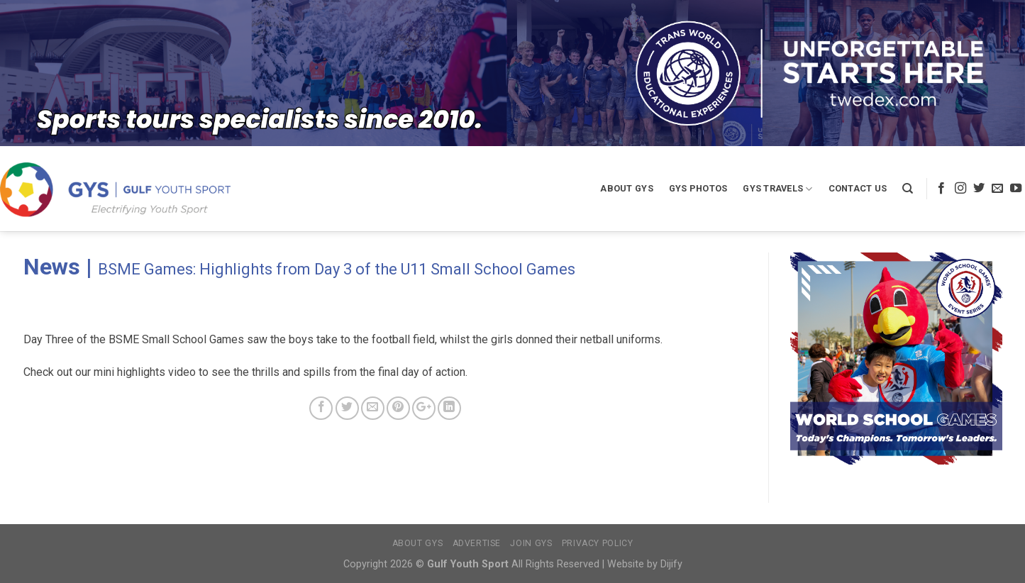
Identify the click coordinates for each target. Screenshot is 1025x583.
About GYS (626, 188)
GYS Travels (777, 189)
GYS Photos (698, 188)
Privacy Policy (597, 543)
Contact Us (858, 188)
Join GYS (531, 543)
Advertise (477, 543)
